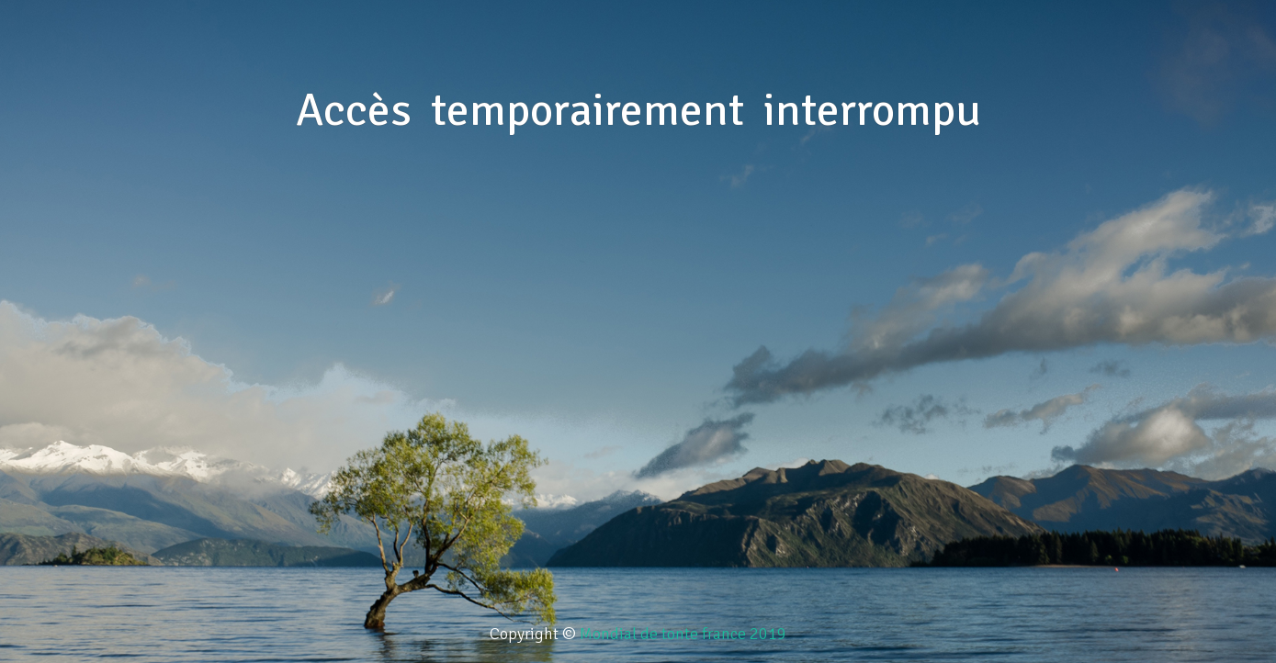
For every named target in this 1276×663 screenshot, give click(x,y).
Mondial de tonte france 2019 (683, 634)
